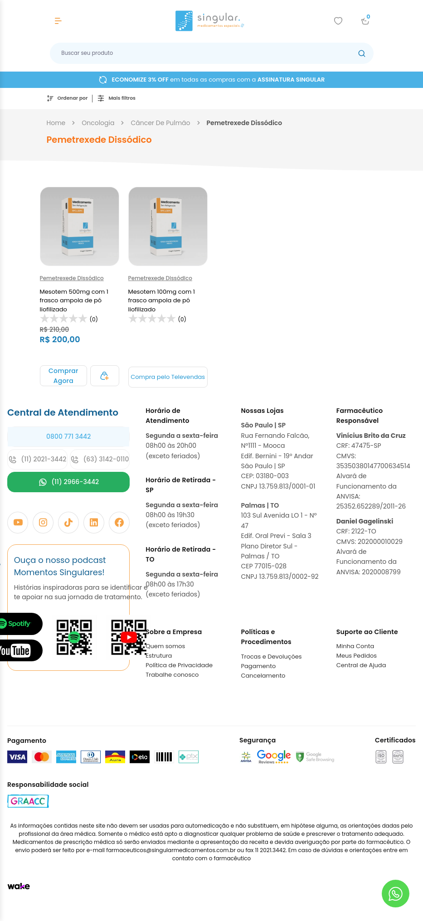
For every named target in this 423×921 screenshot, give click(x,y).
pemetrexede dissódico (244, 123)
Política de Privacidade (179, 665)
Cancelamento (263, 675)
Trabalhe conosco (172, 674)
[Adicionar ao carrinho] (64, 375)
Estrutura (159, 655)
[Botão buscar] (361, 53)
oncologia (98, 123)
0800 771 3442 (68, 436)
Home (56, 123)
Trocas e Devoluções (271, 656)
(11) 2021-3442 (37, 459)
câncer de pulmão (160, 123)
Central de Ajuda (361, 665)
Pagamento (258, 666)
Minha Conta (355, 646)
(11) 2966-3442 (68, 482)
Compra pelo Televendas (168, 377)
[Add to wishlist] (338, 21)
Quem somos (165, 646)
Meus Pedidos (356, 655)
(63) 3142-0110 (99, 459)
